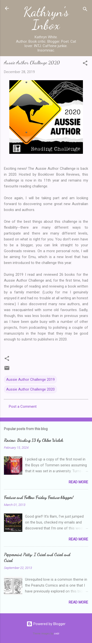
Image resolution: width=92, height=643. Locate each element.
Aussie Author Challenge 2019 (30, 379)
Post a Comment (23, 406)
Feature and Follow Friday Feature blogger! (38, 497)
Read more (78, 482)
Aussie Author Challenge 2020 (30, 389)
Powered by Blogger (46, 624)
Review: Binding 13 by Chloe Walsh (33, 440)
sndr (56, 633)
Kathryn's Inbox (46, 18)
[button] (85, 64)
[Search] (85, 9)
